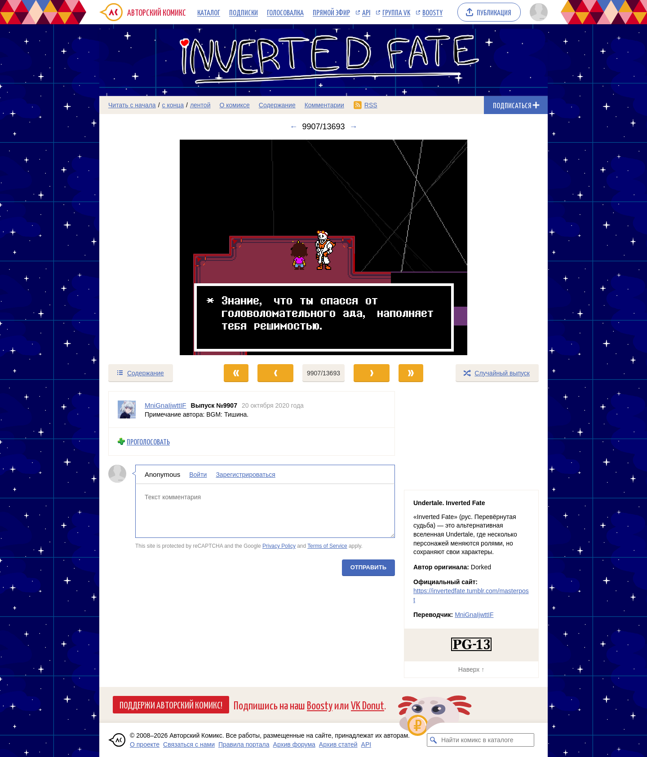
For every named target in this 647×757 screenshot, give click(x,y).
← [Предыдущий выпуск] (293, 126)
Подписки (243, 12)
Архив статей (338, 744)
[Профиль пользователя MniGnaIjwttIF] (127, 409)
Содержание (277, 105)
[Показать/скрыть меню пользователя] (537, 12)
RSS (370, 105)
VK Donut (367, 705)
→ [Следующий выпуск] (354, 126)
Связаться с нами (189, 744)
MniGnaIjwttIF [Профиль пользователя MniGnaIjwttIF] (165, 405)
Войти (198, 474)
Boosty (432, 12)
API (366, 12)
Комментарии (324, 105)
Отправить (368, 566)
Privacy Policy (279, 546)
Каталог (208, 12)
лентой (200, 105)
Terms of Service (327, 546)
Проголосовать (148, 441)
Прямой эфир (331, 12)
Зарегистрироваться (245, 474)
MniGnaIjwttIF (474, 614)
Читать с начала (132, 105)
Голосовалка (285, 12)
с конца (173, 105)
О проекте (145, 744)
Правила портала (244, 744)
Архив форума (294, 744)
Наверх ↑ (471, 669)
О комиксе (234, 105)
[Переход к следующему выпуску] (323, 247)
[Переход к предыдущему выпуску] (155, 247)
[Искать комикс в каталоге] (433, 740)
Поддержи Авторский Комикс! (171, 704)
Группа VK (396, 12)
